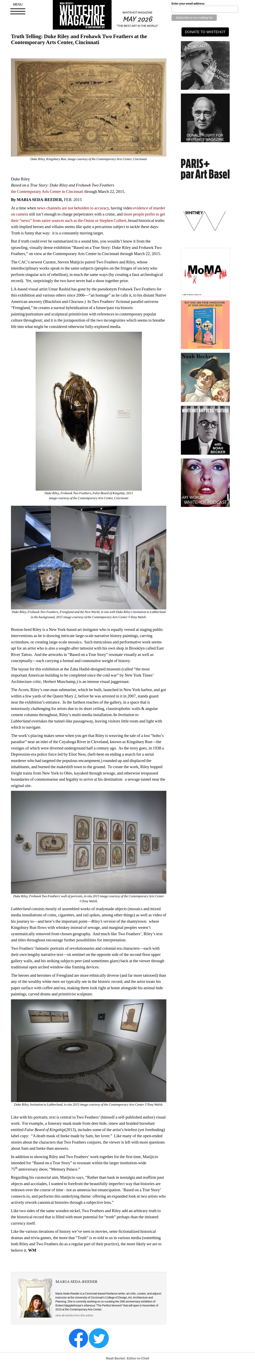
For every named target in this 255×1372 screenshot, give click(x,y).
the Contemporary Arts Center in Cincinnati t (48, 191)
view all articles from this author (74, 1315)
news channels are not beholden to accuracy (73, 208)
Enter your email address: (188, 3)
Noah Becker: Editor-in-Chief (127, 1358)
